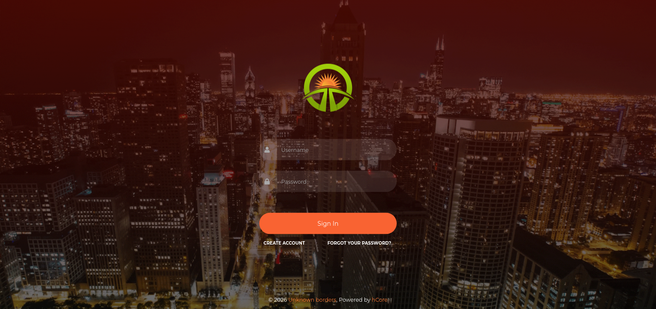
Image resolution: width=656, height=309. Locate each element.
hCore (380, 300)
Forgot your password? (359, 243)
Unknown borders (312, 300)
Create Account (284, 243)
